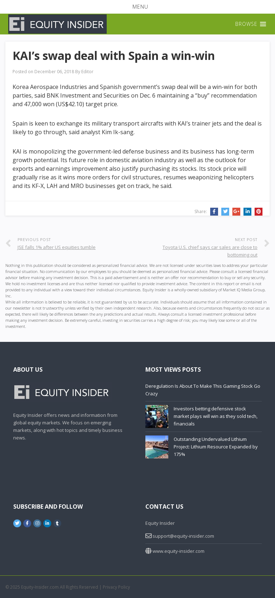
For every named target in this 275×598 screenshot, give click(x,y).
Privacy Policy (116, 587)
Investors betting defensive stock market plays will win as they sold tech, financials (215, 416)
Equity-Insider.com (40, 587)
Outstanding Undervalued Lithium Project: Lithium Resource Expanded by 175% (216, 446)
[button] (137, 7)
